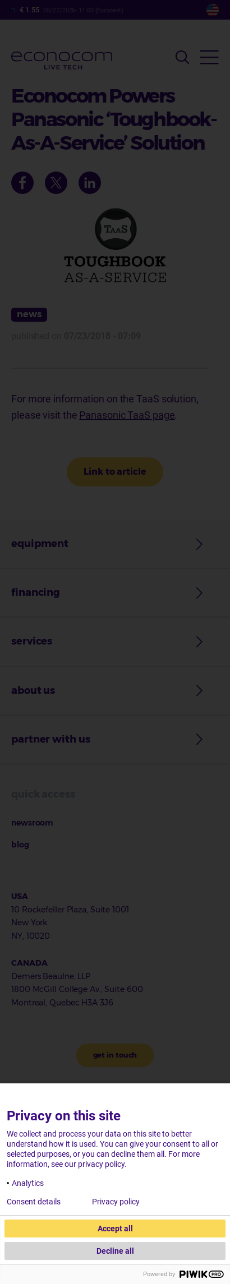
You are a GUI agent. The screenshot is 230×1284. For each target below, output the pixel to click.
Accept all (115, 1228)
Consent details (34, 1201)
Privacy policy (116, 1201)
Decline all (115, 1250)
